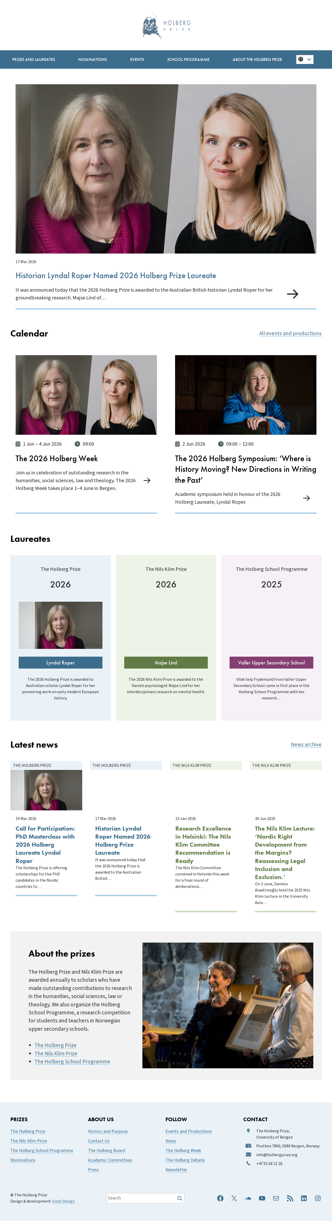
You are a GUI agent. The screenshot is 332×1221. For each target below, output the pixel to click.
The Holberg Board (106, 1150)
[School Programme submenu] (188, 59)
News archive (306, 744)
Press (93, 1170)
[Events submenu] (137, 59)
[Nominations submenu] (92, 59)
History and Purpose (108, 1131)
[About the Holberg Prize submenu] (257, 59)
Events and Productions (188, 1131)
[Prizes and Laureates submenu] (33, 59)
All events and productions (290, 333)
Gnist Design (63, 1201)
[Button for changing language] (305, 59)
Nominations (23, 1160)
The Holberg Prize (55, 1045)
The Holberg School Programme (72, 1061)
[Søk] (180, 1198)
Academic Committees (110, 1160)
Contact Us (99, 1141)
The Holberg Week (183, 1150)
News (170, 1141)
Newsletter (176, 1170)
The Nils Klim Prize (55, 1053)
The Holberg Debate (185, 1160)
